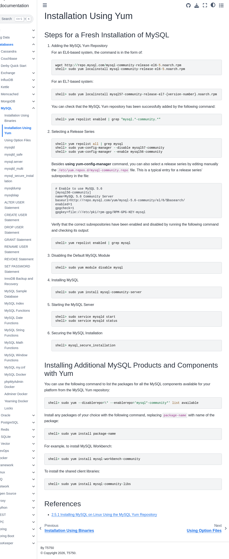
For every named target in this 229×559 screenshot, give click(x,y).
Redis (13, 429)
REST (10, 515)
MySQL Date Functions (22, 320)
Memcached (18, 94)
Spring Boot (14, 536)
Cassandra (17, 51)
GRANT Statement (26, 239)
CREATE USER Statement (24, 217)
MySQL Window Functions (24, 357)
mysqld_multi (22, 168)
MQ (8, 479)
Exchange (16, 73)
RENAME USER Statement (25, 249)
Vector (14, 443)
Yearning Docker (25, 401)
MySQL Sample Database (24, 293)
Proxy (10, 500)
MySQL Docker (24, 374)
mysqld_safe (22, 154)
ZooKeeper (14, 543)
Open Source (15, 493)
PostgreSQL (18, 422)
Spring (10, 529)
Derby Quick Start (22, 66)
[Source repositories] (188, 5)
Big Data (12, 37)
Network (12, 486)
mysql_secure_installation (27, 178)
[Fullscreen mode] (205, 5)
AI (7, 30)
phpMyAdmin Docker (22, 384)
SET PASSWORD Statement (26, 269)
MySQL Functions (25, 310)
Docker (11, 458)
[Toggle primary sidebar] (53, 5)
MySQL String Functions (23, 332)
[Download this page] (197, 5)
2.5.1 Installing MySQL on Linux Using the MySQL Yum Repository (113, 520)
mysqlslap (20, 195)
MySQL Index (22, 303)
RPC (9, 522)
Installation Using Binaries (25, 118)
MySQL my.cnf (23, 367)
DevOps (11, 451)
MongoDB (16, 101)
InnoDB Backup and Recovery (27, 281)
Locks (17, 408)
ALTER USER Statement (23, 205)
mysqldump (21, 188)
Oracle (14, 415)
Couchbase (17, 58)
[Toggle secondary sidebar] (221, 5)
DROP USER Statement (22, 229)
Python (11, 507)
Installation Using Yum (26, 130)
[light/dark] (213, 4)
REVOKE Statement (27, 259)
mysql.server (22, 161)
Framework (14, 465)
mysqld (18, 147)
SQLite (14, 436)
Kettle (13, 87)
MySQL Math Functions (22, 345)
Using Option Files (26, 140)
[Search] (23, 19)
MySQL (15, 108)
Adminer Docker (24, 394)
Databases (14, 44)
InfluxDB (15, 80)
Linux (9, 472)
